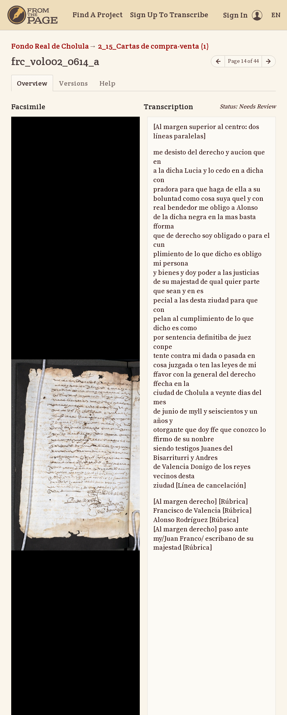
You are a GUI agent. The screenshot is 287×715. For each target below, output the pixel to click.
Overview (32, 83)
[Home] (32, 15)
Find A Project (97, 14)
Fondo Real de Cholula (50, 46)
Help (107, 83)
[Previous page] (218, 61)
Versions (73, 83)
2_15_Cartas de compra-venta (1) (153, 46)
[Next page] (269, 61)
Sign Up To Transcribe (169, 14)
